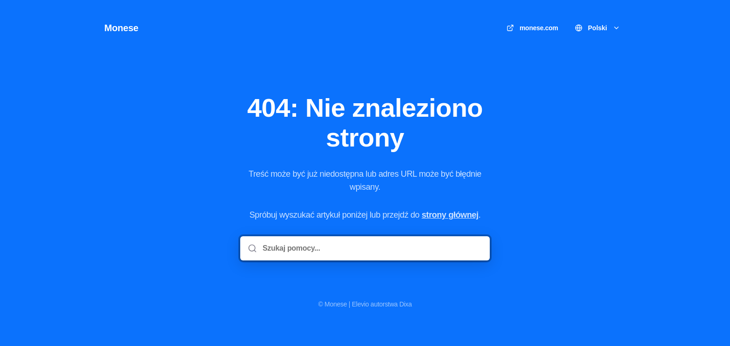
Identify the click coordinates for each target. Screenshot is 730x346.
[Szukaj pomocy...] (371, 248)
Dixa (405, 304)
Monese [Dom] (121, 28)
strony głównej (450, 215)
